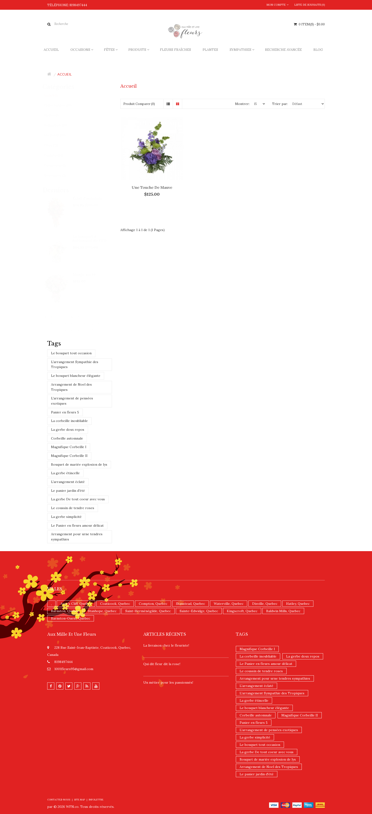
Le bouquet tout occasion (71, 353)
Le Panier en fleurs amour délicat (77, 525)
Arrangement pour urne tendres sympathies (76, 536)
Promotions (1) (59, 165)
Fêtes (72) (55, 145)
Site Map (79, 799)
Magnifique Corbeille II (69, 456)
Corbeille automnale (67, 438)
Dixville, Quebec (264, 603)
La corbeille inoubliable (69, 421)
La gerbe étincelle (65, 473)
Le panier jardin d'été (68, 490)
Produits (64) (57, 155)
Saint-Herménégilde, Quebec (148, 611)
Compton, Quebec (153, 603)
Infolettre (96, 799)
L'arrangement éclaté (68, 482)
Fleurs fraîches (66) (62, 105)
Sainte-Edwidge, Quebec (199, 611)
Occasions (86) (59, 135)
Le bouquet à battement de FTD (94, 238)
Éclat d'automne (92, 198)
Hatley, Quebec (298, 603)
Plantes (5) (55, 115)
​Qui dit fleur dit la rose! (161, 664)
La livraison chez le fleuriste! (166, 645)
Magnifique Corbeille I (68, 447)
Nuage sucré (88, 274)
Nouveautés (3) (59, 175)
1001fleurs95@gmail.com (73, 669)
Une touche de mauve (152, 187)
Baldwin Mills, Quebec (283, 611)
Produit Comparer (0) (139, 104)
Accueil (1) (55, 95)
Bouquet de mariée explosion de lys (79, 464)
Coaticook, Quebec (115, 603)
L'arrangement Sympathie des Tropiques (74, 364)
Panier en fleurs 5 (65, 412)
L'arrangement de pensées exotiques (72, 401)
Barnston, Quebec (65, 611)
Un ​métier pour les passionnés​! (168, 682)
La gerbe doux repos (67, 429)
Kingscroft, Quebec (242, 611)
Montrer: (242, 104)
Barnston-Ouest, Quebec (70, 618)
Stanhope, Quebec (102, 611)
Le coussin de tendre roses (72, 508)
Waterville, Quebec (228, 603)
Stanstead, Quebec (190, 603)
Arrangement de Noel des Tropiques (71, 387)
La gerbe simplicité (66, 517)
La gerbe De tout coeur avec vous (78, 499)
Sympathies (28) (59, 125)
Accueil (64, 74)
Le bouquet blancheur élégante (75, 376)
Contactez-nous (58, 799)
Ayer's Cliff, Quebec (75, 603)
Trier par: (280, 104)
